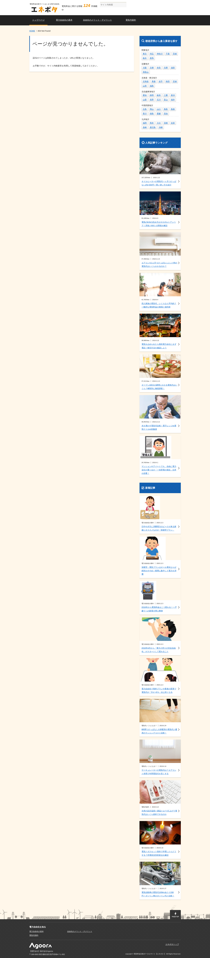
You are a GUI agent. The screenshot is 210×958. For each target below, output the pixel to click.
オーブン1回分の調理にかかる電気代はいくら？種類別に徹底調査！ (159, 387)
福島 (152, 86)
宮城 (175, 81)
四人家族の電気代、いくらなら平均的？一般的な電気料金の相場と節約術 (159, 305)
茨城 (175, 54)
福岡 (145, 123)
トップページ (38, 20)
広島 (145, 109)
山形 (145, 86)
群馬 (152, 58)
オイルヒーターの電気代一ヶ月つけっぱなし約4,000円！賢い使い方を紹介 (159, 183)
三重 (166, 95)
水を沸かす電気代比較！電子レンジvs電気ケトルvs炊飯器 (159, 427)
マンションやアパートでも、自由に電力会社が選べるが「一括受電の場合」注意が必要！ (159, 469)
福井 (173, 99)
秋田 (168, 81)
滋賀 (173, 67)
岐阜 (159, 95)
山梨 (145, 99)
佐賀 (173, 123)
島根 (173, 109)
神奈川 (160, 54)
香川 (145, 113)
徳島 (152, 113)
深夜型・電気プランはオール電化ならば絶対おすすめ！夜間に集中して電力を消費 (159, 570)
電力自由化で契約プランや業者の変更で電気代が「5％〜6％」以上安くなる (159, 690)
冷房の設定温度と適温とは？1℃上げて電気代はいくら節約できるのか (159, 812)
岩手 (161, 81)
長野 (152, 99)
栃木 (145, 58)
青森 (154, 81)
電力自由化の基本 (64, 20)
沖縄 (161, 127)
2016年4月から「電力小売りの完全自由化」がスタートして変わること (159, 650)
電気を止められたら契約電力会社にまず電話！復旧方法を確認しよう (159, 346)
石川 (159, 99)
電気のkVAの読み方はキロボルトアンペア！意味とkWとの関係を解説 (159, 224)
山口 (159, 109)
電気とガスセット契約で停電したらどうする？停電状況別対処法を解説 (159, 853)
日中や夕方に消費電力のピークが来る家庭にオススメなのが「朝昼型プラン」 (159, 528)
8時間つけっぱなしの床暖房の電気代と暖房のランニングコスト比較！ (159, 731)
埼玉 (152, 54)
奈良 (159, 67)
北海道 (146, 81)
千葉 (168, 54)
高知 (166, 113)
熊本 (152, 123)
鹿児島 (153, 127)
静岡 (152, 95)
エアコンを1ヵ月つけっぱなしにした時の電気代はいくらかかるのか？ (159, 264)
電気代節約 (131, 20)
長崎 (145, 127)
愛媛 (159, 113)
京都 (152, 67)
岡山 (152, 109)
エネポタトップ (172, 944)
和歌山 (146, 72)
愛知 (145, 95)
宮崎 (166, 123)
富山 (166, 99)
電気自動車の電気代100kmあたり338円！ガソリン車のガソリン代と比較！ (158, 894)
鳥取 (166, 109)
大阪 (145, 67)
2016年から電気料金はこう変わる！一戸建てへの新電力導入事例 (159, 609)
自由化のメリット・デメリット (97, 20)
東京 (145, 54)
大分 (159, 123)
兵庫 (166, 67)
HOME (32, 31)
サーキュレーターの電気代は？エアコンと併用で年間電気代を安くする (159, 772)
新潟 (173, 95)
